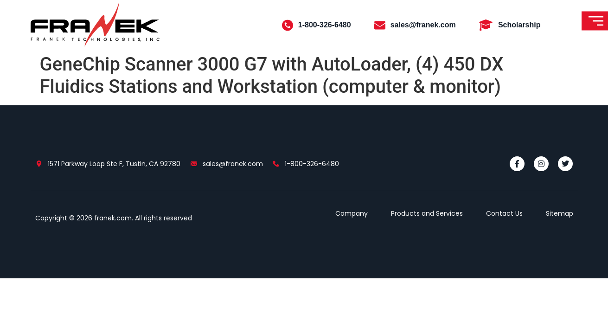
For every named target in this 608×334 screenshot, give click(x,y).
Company (351, 213)
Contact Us (504, 213)
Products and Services (427, 213)
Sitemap (559, 213)
